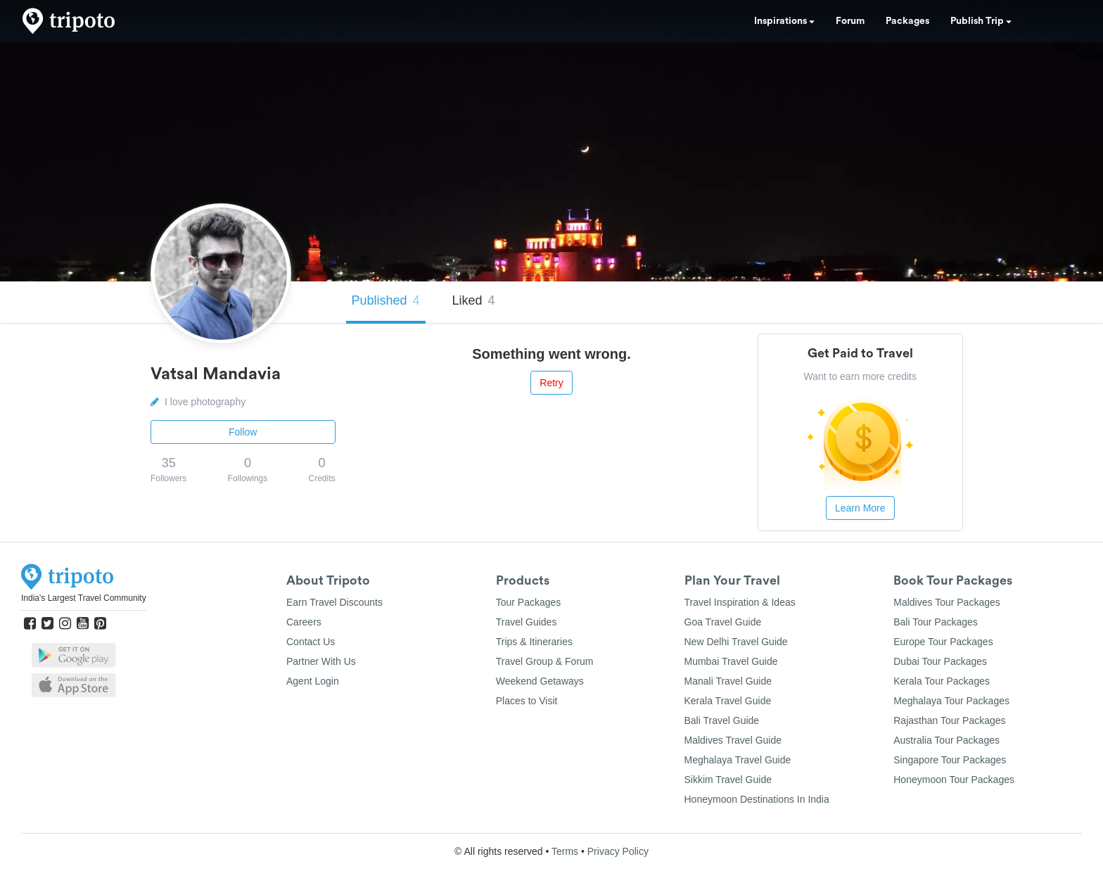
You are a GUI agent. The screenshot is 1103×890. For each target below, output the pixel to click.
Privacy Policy (618, 851)
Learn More (860, 508)
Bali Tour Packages (935, 622)
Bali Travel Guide (722, 720)
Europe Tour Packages (943, 641)
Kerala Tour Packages (941, 681)
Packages (907, 21)
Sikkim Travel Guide (728, 779)
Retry (551, 382)
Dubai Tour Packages (940, 661)
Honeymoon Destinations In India (756, 799)
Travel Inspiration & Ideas (740, 602)
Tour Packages (528, 602)
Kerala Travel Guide (728, 700)
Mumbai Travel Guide (731, 661)
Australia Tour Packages (946, 740)
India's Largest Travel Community (83, 598)
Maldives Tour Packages (946, 602)
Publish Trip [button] (981, 21)
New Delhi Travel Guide (736, 641)
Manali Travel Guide (728, 681)
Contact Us (310, 641)
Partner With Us (321, 661)
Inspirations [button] (784, 21)
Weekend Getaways (540, 681)
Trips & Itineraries (534, 641)
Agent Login (312, 681)
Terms (565, 851)
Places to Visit (527, 700)
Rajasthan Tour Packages (949, 720)
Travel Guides (526, 622)
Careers (303, 622)
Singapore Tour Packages (949, 759)
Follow (243, 432)
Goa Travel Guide (723, 622)
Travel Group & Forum (545, 661)
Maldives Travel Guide (733, 740)
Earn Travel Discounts (334, 602)
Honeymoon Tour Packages (953, 779)
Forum (850, 21)
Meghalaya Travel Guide (737, 759)
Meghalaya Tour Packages (951, 700)
